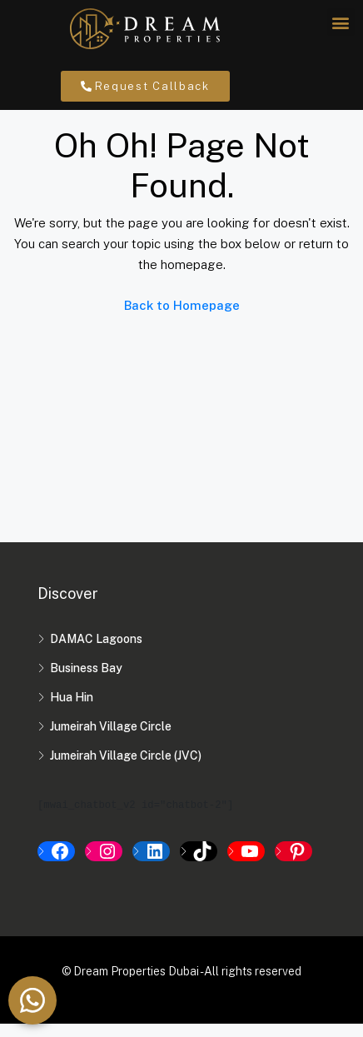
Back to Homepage (182, 319)
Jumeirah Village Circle (111, 739)
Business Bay (86, 681)
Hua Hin (71, 710)
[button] (341, 22)
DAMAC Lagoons (96, 652)
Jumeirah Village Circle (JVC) (125, 768)
